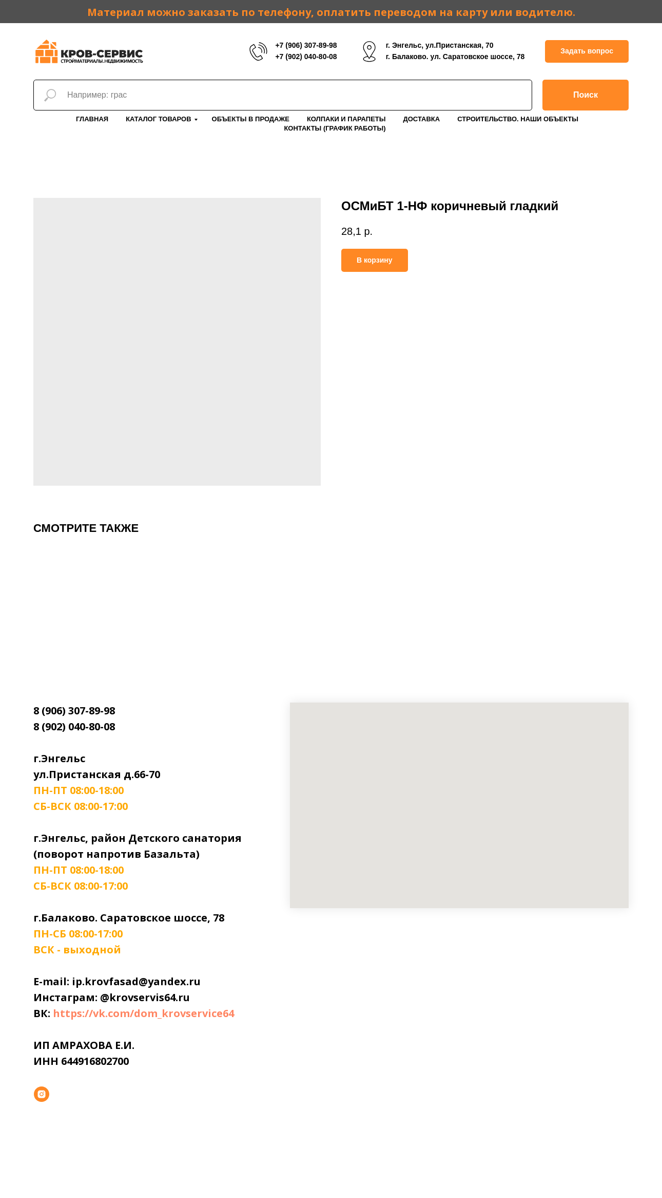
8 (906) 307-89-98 (74, 710)
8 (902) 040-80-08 (74, 726)
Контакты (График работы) (334, 128)
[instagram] (41, 1094)
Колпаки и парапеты (346, 119)
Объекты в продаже (250, 119)
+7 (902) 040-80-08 (306, 56)
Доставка (421, 119)
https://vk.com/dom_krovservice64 (143, 1013)
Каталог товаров (158, 119)
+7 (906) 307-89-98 (306, 45)
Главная (92, 119)
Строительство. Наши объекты (517, 119)
